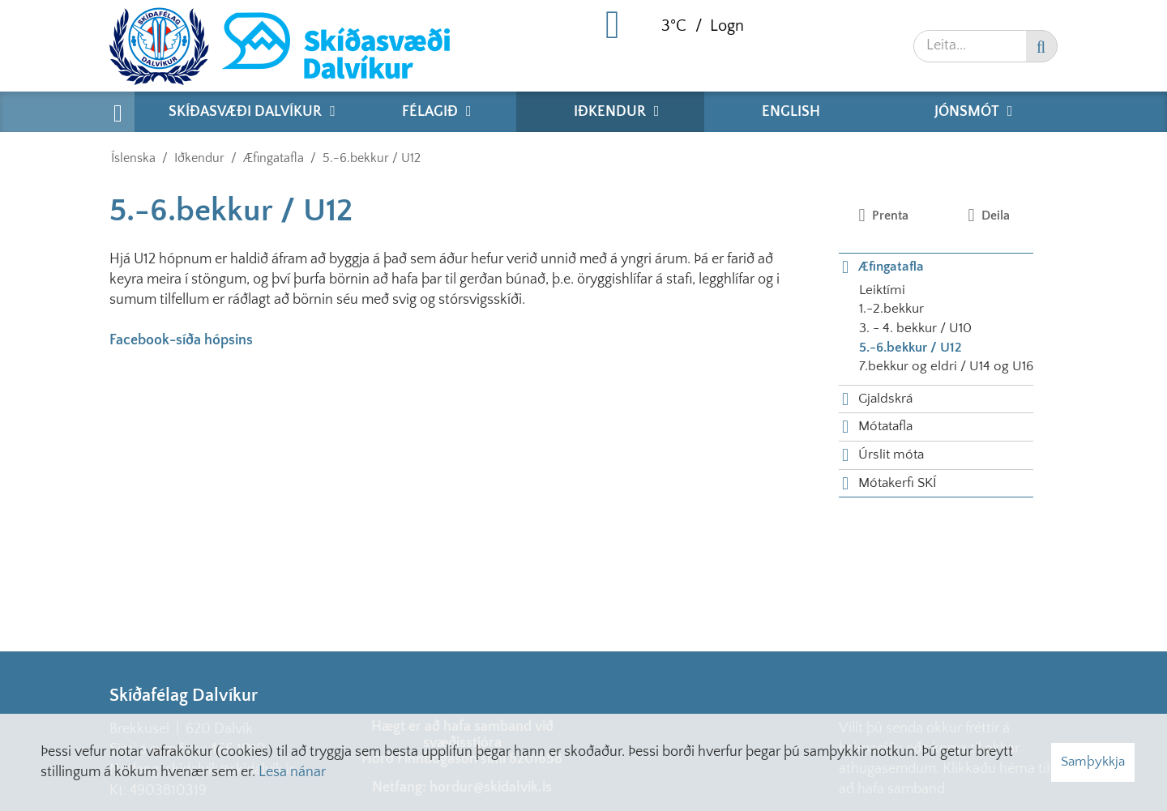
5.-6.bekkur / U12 (372, 158)
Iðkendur (199, 158)
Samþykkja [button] (1093, 761)
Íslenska (133, 158)
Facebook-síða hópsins (181, 340)
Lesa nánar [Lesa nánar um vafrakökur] (292, 772)
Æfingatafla (273, 158)
